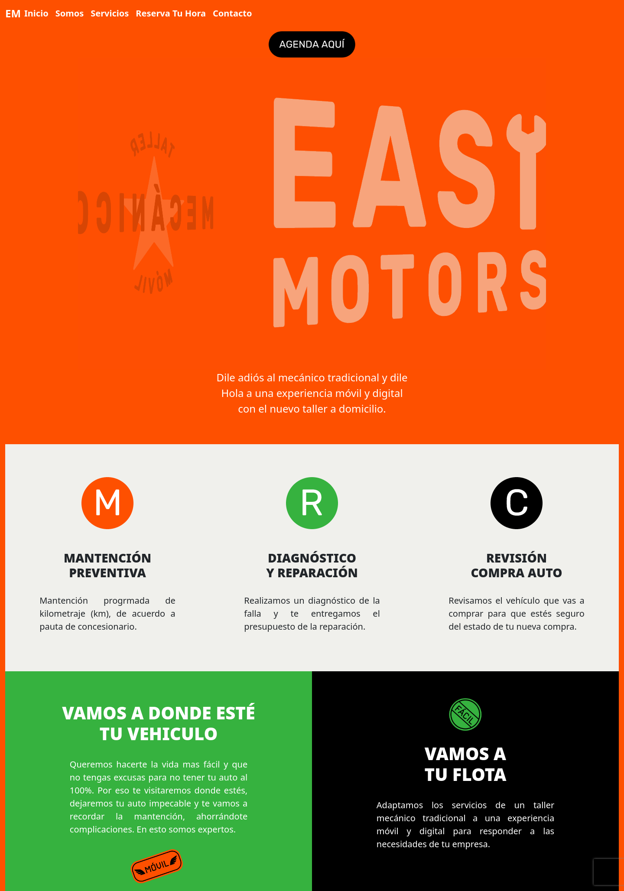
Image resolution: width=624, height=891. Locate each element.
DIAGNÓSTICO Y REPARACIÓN (312, 565)
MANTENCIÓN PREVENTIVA (107, 565)
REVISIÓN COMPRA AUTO (516, 565)
